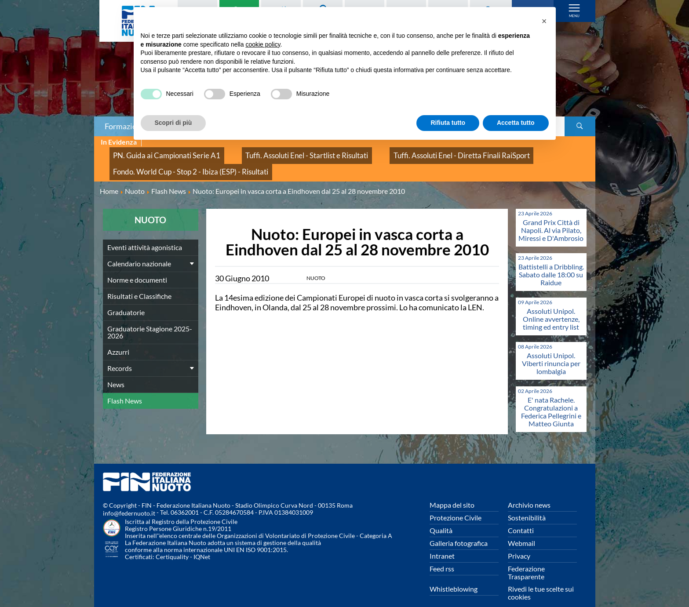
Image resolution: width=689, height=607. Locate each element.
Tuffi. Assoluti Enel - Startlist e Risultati (271, 152)
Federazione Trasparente (526, 559)
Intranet (442, 542)
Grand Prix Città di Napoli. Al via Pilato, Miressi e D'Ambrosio (550, 216)
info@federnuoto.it (129, 499)
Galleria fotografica (459, 529)
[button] (544, 21)
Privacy (519, 542)
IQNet (201, 543)
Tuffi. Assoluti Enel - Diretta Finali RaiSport (400, 152)
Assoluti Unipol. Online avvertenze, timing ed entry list (551, 305)
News (115, 371)
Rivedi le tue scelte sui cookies (541, 579)
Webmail (521, 529)
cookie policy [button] (262, 44)
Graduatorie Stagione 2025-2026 (149, 318)
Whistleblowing (454, 575)
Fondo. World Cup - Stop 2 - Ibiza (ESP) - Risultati (176, 161)
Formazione (125, 126)
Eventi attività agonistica (144, 233)
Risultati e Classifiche (139, 282)
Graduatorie (126, 298)
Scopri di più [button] (173, 122)
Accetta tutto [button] (516, 122)
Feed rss (442, 555)
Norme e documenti (137, 266)
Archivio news (529, 491)
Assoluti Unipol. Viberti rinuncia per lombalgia (551, 350)
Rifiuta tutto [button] (447, 122)
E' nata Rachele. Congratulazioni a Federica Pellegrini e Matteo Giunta (551, 398)
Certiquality (172, 543)
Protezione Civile (455, 504)
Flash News (124, 387)
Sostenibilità (527, 504)
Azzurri (118, 338)
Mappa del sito (452, 491)
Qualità (441, 516)
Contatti (521, 516)
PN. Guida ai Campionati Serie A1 (155, 152)
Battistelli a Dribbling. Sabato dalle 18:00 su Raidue (551, 261)
